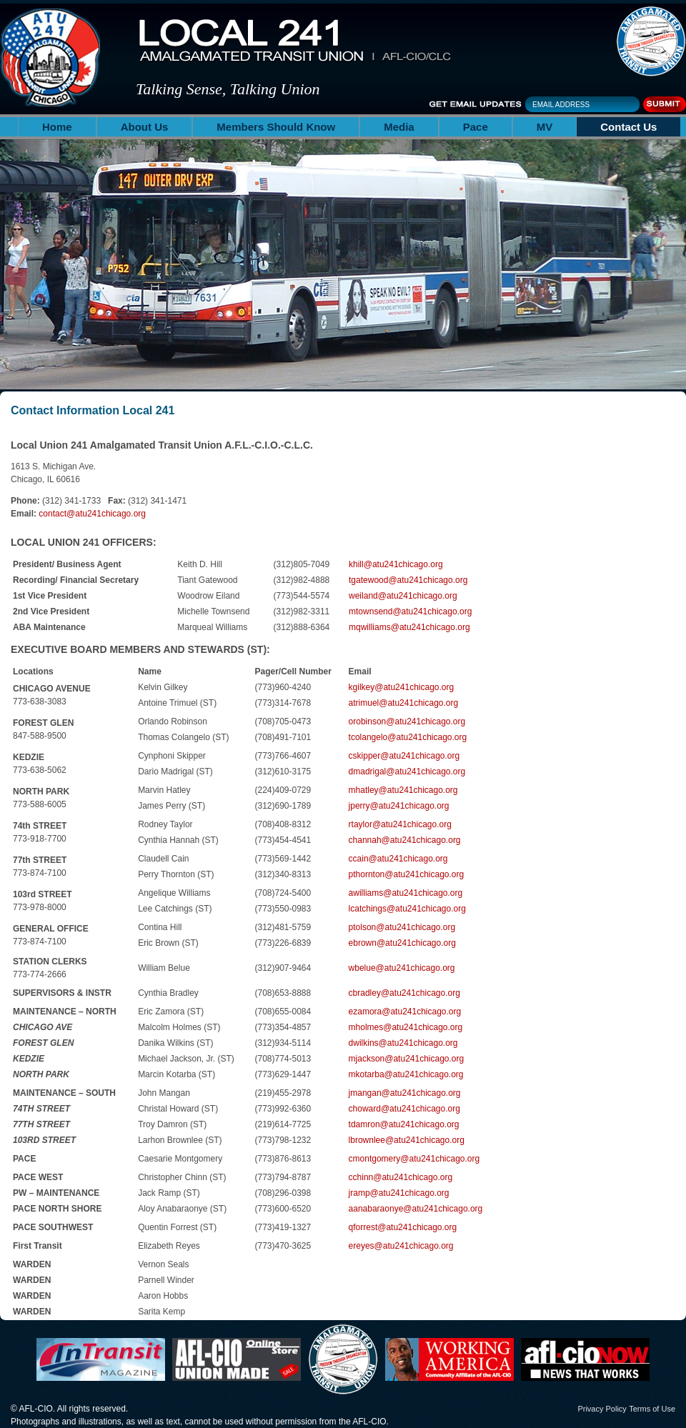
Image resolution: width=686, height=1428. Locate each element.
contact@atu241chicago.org (92, 514)
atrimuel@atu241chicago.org (404, 703)
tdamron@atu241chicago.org (404, 1124)
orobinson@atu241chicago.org (407, 722)
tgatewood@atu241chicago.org (408, 580)
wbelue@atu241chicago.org (402, 968)
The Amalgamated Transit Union (651, 41)
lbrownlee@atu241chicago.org (406, 1140)
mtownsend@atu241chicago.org (410, 611)
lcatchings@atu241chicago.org (407, 909)
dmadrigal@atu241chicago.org (407, 772)
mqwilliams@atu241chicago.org (409, 627)
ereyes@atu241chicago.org (401, 1246)
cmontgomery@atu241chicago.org (414, 1159)
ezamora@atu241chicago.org (405, 1012)
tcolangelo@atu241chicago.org (408, 737)
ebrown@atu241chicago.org (402, 943)
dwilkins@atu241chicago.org (403, 1043)
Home (57, 127)
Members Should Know (276, 127)
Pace (475, 127)
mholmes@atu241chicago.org (406, 1027)
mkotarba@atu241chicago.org (406, 1074)
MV (545, 127)
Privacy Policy (601, 1408)
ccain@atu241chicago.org (398, 859)
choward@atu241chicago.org (404, 1109)
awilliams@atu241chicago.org (406, 893)
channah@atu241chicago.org (405, 840)
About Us (145, 127)
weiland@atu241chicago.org (403, 596)
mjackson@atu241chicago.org (406, 1059)
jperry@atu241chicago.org (399, 806)
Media (399, 127)
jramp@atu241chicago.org (399, 1193)
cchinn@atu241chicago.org (401, 1177)
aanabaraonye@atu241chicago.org (416, 1209)
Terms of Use (652, 1408)
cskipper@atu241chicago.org (404, 756)
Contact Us (628, 127)
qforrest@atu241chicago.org (403, 1227)
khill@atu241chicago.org (396, 564)
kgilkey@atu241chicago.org (401, 687)
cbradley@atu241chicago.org (404, 993)
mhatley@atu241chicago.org (403, 790)
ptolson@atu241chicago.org (402, 927)
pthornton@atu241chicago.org (406, 874)
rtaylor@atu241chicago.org (400, 824)
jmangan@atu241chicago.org (405, 1093)
